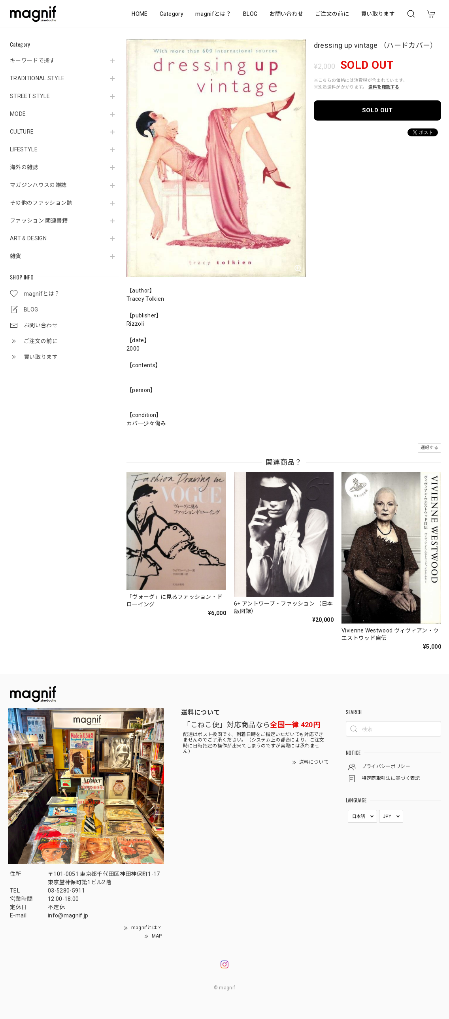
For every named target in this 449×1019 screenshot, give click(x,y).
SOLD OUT (377, 110)
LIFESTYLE (24, 149)
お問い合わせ (286, 14)
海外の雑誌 (24, 167)
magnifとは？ (213, 14)
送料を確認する (384, 87)
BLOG (250, 14)
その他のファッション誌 (41, 203)
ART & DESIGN (28, 238)
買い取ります (378, 14)
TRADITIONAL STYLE (37, 78)
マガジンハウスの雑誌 (38, 185)
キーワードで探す (32, 60)
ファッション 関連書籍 (39, 220)
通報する (429, 447)
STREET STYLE (30, 96)
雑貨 (15, 256)
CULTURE (22, 131)
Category (172, 14)
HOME (139, 14)
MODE (18, 114)
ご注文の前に (332, 14)
